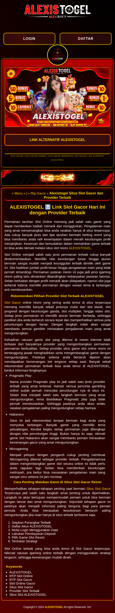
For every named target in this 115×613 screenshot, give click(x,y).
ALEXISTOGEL (80, 248)
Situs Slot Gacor (98, 488)
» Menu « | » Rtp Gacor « (30, 193)
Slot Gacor (13, 302)
